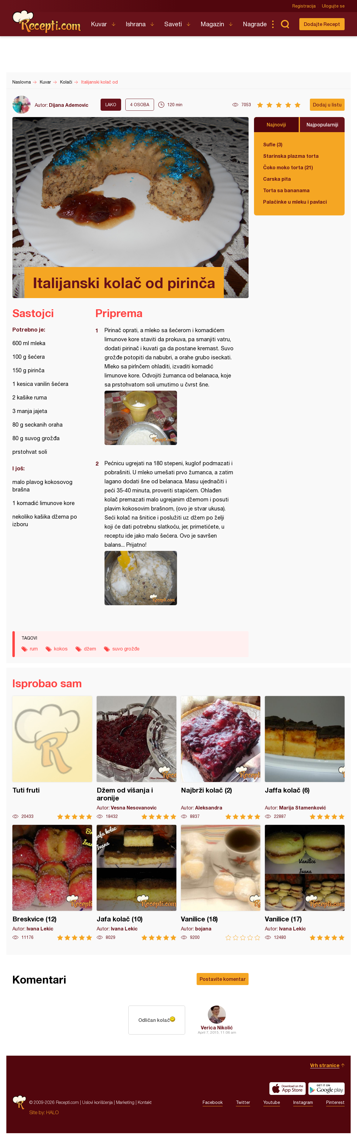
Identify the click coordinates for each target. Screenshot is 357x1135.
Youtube (271, 1104)
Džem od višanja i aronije (136, 757)
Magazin (212, 24)
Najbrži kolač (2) (221, 757)
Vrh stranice (324, 1067)
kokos (61, 648)
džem (90, 648)
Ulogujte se (333, 6)
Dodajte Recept (322, 24)
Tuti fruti (52, 757)
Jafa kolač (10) (136, 882)
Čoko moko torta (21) (288, 167)
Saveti (173, 24)
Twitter (243, 1104)
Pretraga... (285, 24)
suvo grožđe (126, 648)
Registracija (304, 6)
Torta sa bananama (286, 190)
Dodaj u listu (327, 104)
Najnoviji (276, 124)
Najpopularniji (322, 124)
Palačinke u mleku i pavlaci (295, 202)
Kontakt (145, 1104)
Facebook (213, 1104)
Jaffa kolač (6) (305, 757)
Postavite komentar (223, 979)
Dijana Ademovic (68, 105)
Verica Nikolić (217, 1027)
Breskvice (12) (52, 882)
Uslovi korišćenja (97, 1104)
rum (34, 648)
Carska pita (277, 179)
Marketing (125, 1104)
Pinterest (335, 1104)
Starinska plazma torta (291, 156)
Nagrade (255, 24)
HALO (52, 1114)
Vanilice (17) (305, 882)
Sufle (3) (272, 144)
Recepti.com (47, 21)
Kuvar (99, 24)
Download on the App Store (287, 1090)
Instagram (303, 1104)
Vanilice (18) (221, 882)
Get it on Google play (326, 1090)
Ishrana (136, 24)
